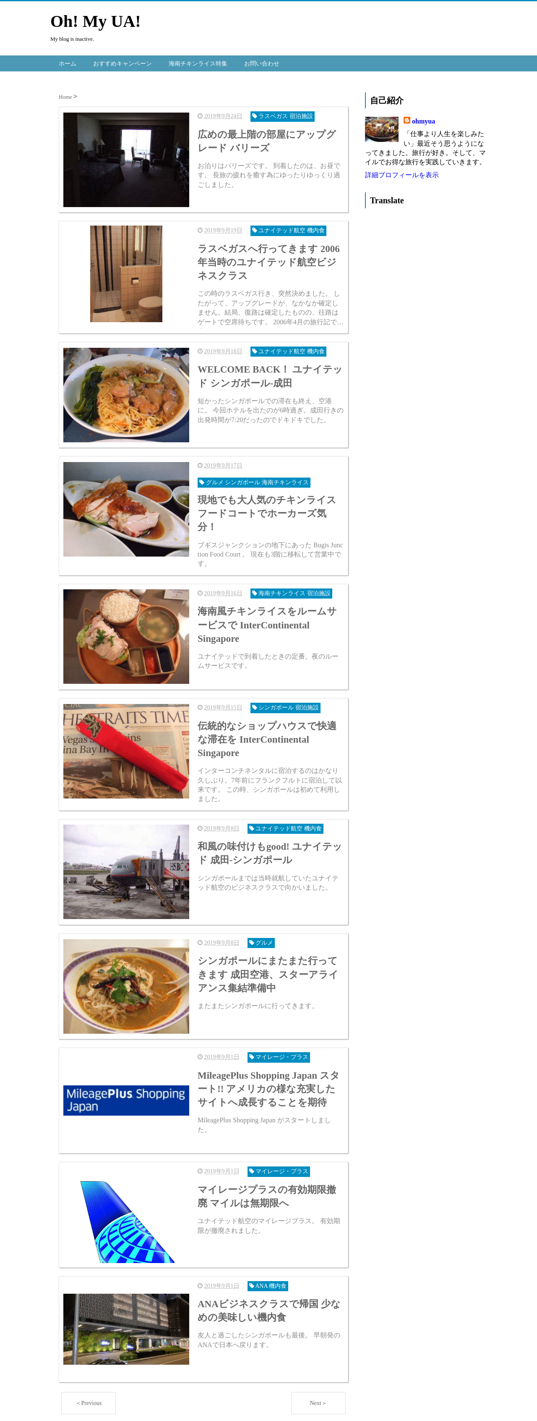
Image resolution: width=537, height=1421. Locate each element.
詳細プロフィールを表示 (402, 174)
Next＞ (318, 1402)
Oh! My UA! (95, 21)
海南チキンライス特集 (198, 63)
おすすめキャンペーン (122, 63)
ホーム (67, 63)
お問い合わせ (261, 63)
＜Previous (89, 1402)
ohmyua (423, 120)
